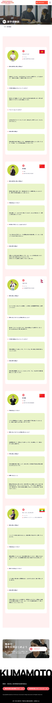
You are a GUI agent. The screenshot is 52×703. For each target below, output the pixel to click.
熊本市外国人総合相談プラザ (14, 688)
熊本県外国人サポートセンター (38, 688)
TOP (5, 26)
